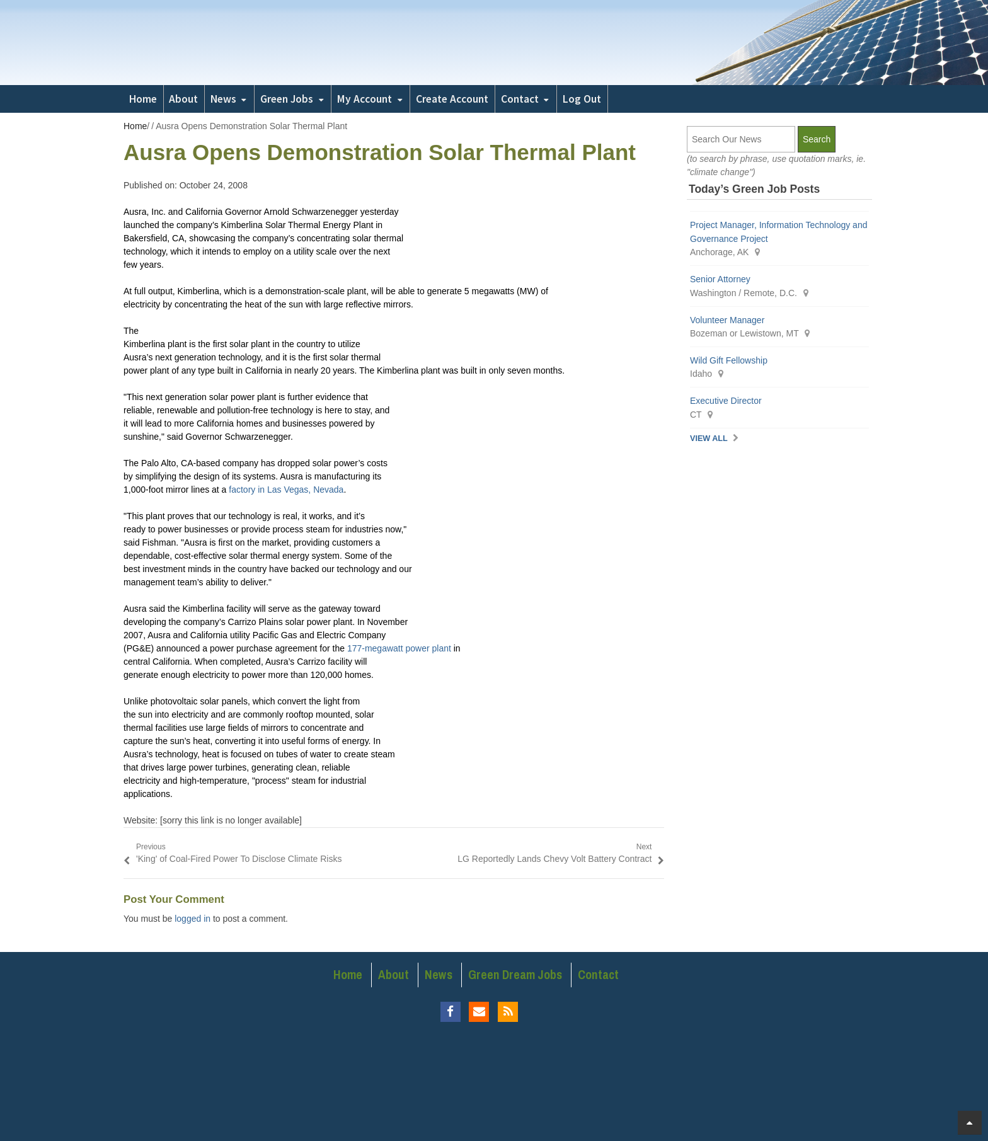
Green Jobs (286, 99)
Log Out (582, 99)
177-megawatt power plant (400, 648)
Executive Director (726, 401)
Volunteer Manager (727, 320)
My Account (364, 99)
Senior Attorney (720, 279)
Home (143, 99)
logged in (192, 919)
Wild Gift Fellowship (728, 360)
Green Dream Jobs (515, 974)
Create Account (452, 99)
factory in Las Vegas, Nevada (286, 489)
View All (709, 438)
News (223, 99)
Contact (520, 99)
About (183, 99)
